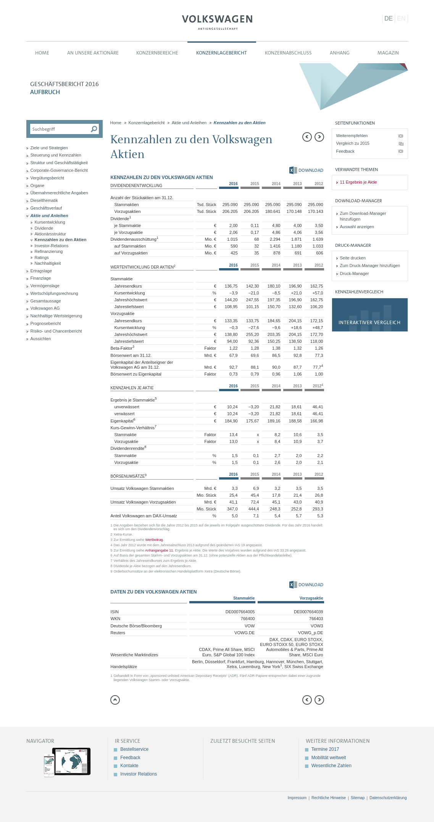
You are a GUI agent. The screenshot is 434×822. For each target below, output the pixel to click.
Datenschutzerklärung (388, 798)
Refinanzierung (49, 251)
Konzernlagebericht (221, 53)
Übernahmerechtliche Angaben (59, 192)
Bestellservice (134, 749)
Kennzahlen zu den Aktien (61, 239)
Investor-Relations (52, 245)
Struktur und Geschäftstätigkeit (59, 162)
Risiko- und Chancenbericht (56, 331)
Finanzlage (41, 278)
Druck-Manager (354, 273)
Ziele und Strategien (49, 148)
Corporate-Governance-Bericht (59, 170)
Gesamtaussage (46, 301)
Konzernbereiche (157, 53)
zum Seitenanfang (115, 700)
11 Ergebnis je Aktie (358, 182)
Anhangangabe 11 (159, 550)
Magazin (388, 53)
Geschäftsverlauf (46, 208)
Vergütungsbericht (48, 178)
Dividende (44, 228)
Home (42, 53)
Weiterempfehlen (352, 135)
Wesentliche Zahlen (331, 765)
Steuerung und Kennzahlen (56, 155)
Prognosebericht (46, 323)
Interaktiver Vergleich (369, 322)
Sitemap (358, 798)
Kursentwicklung (50, 222)
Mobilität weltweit (328, 757)
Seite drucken (353, 258)
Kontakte (129, 765)
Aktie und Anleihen (49, 215)
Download (306, 170)
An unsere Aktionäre (93, 53)
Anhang (340, 53)
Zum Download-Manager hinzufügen (363, 216)
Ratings (42, 257)
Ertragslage (41, 271)
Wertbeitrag (154, 540)
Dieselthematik (44, 200)
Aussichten (41, 338)
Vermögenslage (45, 285)
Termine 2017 (325, 749)
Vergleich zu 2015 (352, 143)
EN (401, 18)
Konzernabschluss (288, 53)
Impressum (297, 798)
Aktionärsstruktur (50, 234)
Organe (38, 185)
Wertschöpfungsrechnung (54, 293)
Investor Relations (138, 774)
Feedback (345, 151)
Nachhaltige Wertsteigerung (56, 315)
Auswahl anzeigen (357, 226)
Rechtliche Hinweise (328, 798)
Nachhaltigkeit (48, 263)
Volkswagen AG (217, 21)
